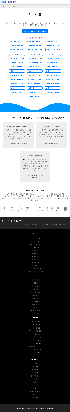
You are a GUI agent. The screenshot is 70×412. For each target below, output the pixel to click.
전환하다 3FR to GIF (35, 96)
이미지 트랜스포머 (35, 292)
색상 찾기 (35, 382)
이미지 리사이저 (35, 280)
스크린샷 (35, 307)
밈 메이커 (35, 313)
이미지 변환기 (35, 298)
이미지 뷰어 (35, 295)
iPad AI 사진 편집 (35, 334)
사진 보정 (35, 253)
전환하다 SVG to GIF (35, 62)
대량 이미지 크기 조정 (29, 159)
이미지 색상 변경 (35, 244)
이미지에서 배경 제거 (35, 238)
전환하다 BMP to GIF (35, 58)
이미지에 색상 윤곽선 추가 (35, 272)
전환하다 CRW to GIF (17, 75)
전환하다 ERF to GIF (17, 79)
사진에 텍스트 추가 (35, 262)
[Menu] (67, 2)
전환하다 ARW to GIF (53, 71)
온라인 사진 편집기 (11, 132)
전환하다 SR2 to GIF (35, 88)
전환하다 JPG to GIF (17, 45)
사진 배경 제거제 (52, 130)
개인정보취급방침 (44, 224)
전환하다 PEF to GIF (17, 88)
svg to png (35, 355)
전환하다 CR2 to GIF (34, 71)
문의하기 (66, 224)
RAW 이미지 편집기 (35, 340)
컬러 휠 (35, 379)
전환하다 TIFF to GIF (53, 58)
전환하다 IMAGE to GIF (33, 41)
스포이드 (35, 388)
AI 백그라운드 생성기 (35, 349)
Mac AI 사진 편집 (35, 325)
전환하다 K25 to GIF (34, 79)
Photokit (5, 6)
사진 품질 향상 (35, 259)
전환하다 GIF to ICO (17, 54)
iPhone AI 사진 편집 (35, 331)
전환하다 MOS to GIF (35, 92)
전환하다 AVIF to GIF (17, 67)
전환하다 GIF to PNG (16, 50)
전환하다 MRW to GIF (35, 84)
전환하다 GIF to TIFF (52, 54)
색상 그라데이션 (35, 391)
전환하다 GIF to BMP (35, 54)
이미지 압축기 (35, 283)
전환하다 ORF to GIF (53, 84)
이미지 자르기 (35, 289)
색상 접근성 (35, 394)
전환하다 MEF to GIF (53, 92)
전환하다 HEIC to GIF (35, 67)
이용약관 (35, 224)
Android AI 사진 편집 (35, 337)
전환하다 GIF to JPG (53, 45)
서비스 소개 (27, 224)
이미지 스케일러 (35, 286)
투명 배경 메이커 (35, 310)
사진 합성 (35, 256)
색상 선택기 (35, 373)
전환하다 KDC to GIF (52, 79)
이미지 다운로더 (35, 301)
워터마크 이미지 (35, 304)
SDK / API (35, 367)
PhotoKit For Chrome (35, 352)
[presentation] (65, 208)
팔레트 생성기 (35, 376)
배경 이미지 (35, 397)
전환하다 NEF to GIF (16, 84)
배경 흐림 (35, 250)
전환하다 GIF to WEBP (35, 50)
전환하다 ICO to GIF (17, 62)
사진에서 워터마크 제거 (35, 241)
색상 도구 (35, 370)
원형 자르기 (35, 266)
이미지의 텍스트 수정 (35, 269)
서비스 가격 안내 (57, 224)
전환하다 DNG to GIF (53, 75)
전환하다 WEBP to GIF (17, 58)
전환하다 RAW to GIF (52, 41)
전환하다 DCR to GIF (35, 75)
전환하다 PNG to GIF (35, 45)
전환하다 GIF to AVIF (53, 50)
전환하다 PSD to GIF (17, 71)
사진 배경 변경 (35, 247)
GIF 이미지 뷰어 (16, 41)
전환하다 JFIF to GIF (52, 62)
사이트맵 (35, 364)
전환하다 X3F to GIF (17, 92)
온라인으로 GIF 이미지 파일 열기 (35, 31)
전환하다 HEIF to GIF (53, 67)
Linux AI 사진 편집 (35, 328)
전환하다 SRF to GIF (52, 88)
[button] (2, 221)
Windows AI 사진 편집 (35, 322)
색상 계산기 (35, 385)
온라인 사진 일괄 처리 (35, 343)
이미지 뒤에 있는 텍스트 (35, 346)
